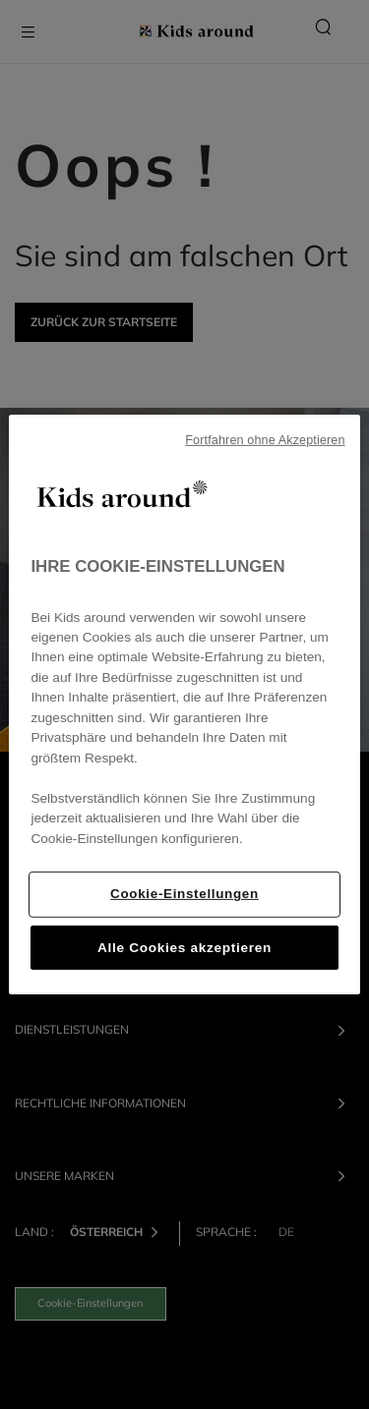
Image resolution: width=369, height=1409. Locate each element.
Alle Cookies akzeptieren (184, 947)
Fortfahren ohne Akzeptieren (264, 440)
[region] (184, 704)
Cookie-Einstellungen (184, 893)
